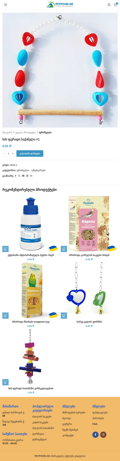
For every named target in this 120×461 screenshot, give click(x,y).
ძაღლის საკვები (41, 416)
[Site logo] (60, 4)
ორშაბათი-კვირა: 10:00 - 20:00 (12, 441)
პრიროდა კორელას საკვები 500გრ (89, 255)
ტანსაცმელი (39, 439)
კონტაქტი (68, 435)
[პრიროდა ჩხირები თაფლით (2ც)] (30, 290)
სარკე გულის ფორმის (89, 321)
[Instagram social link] (103, 435)
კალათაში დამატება (30, 153)
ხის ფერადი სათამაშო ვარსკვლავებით (30, 388)
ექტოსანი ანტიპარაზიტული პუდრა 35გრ (31, 255)
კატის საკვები (40, 422)
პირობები (98, 418)
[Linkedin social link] (31, 176)
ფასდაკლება (100, 412)
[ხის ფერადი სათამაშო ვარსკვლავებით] (30, 357)
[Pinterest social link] (27, 176)
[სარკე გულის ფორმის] (89, 290)
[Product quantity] (8, 153)
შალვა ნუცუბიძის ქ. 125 (13, 423)
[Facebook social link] (15, 176)
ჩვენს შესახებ (70, 429)
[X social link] (19, 176)
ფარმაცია (38, 433)
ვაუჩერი (67, 424)
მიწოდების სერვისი (73, 412)
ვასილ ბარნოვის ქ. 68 (13, 414)
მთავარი (7, 132)
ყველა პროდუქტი (25, 132)
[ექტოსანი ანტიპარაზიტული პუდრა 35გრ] (30, 223)
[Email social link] (23, 176)
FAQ (95, 424)
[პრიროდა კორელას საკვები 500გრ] (89, 223)
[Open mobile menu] (5, 5)
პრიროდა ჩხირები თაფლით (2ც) (31, 321)
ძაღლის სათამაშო (43, 428)
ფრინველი (45, 132)
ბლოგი (66, 418)
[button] (5, 249)
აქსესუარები (38, 170)
